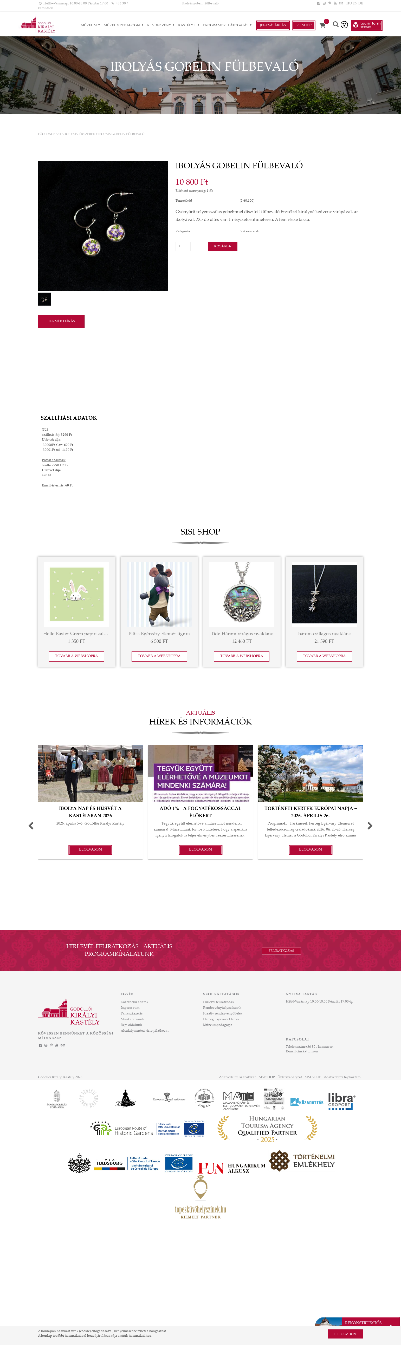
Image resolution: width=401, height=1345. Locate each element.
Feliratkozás (281, 951)
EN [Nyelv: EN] (355, 3)
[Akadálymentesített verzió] (344, 24)
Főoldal (45, 134)
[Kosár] (324, 25)
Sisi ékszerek (84, 134)
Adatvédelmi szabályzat (237, 1077)
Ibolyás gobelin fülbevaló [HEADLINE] (200, 3)
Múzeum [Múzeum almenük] (91, 25)
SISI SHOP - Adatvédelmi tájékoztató (332, 1077)
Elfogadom (345, 1334)
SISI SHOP (63, 134)
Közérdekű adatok (134, 1002)
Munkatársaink (132, 1019)
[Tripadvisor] (340, 3)
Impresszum (130, 1008)
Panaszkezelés (132, 1014)
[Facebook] (318, 3)
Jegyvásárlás (273, 25)
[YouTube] (335, 3)
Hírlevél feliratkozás (218, 1002)
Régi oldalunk (131, 1025)
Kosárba (222, 246)
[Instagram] (324, 3)
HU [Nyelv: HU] (349, 3)
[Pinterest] (329, 3)
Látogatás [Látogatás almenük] (240, 25)
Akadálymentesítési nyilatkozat (145, 1031)
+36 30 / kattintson (319, 1047)
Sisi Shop (304, 25)
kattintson (310, 1051)
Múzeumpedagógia (217, 1025)
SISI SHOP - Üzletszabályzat (280, 1077)
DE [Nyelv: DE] (360, 3)
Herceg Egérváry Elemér (221, 1019)
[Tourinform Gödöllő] (367, 25)
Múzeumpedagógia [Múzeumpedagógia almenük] (124, 25)
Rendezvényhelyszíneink (222, 1008)
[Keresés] (335, 25)
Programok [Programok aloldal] (214, 25)
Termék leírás (61, 321)
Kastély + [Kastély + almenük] (189, 25)
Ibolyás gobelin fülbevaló (121, 134)
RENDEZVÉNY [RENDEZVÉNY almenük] (161, 25)
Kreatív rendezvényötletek (222, 1014)
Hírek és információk (200, 722)
